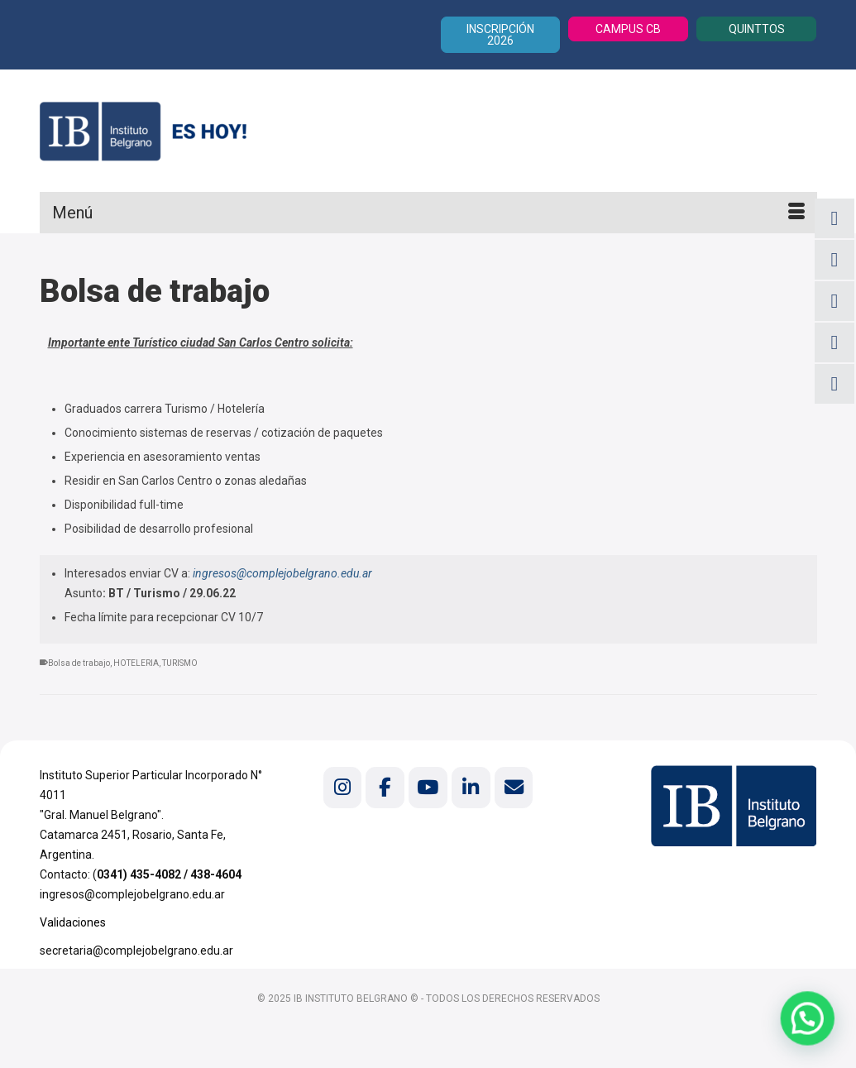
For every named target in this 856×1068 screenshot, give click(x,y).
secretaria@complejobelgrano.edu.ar (136, 950)
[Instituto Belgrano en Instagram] (342, 787)
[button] (810, 1027)
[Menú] (428, 212)
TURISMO (180, 663)
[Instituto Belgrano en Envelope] (514, 787)
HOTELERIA (136, 663)
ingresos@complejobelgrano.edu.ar (282, 573)
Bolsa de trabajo (79, 663)
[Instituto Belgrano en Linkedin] (471, 787)
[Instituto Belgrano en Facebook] (385, 787)
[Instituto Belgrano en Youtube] (428, 787)
